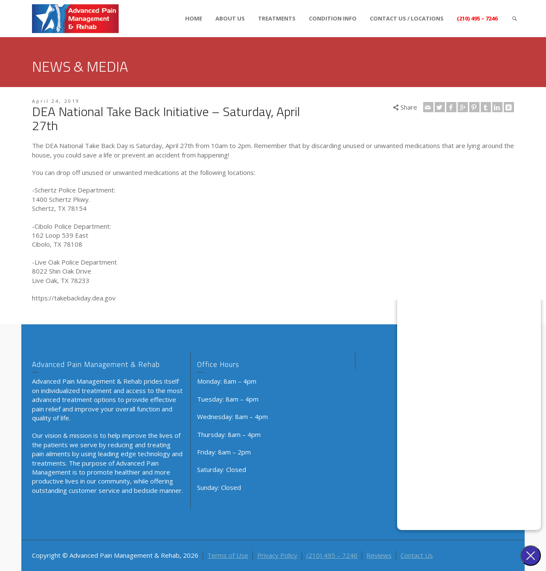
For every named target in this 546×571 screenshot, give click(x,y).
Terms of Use (227, 555)
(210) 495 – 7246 (477, 18)
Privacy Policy (277, 555)
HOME (193, 18)
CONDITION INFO (333, 18)
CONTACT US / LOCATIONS (407, 18)
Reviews (379, 555)
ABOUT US (230, 18)
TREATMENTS (277, 18)
